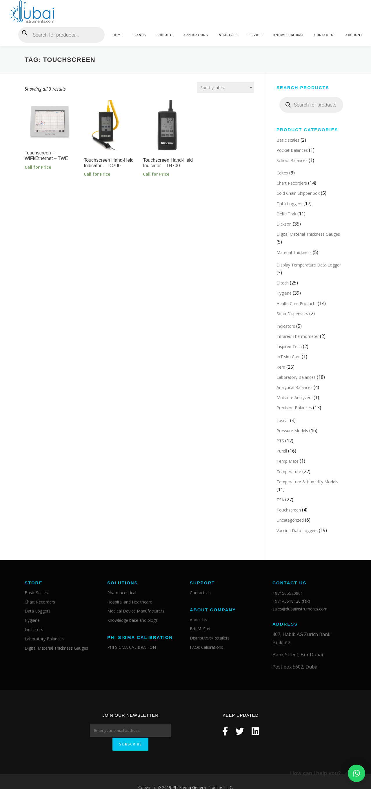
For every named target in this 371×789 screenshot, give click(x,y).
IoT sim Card (289, 357)
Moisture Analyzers (294, 398)
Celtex (282, 173)
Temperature (289, 471)
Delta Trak (286, 214)
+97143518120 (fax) (291, 601)
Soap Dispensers (292, 313)
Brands (139, 35)
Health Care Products (297, 303)
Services (255, 35)
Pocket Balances (292, 150)
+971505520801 (287, 593)
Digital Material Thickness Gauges (308, 234)
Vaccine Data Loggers (297, 530)
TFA (280, 500)
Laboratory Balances (296, 377)
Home (117, 35)
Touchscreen (289, 510)
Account (353, 35)
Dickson (284, 224)
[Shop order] (225, 87)
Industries (228, 35)
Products (165, 35)
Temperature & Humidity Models (307, 481)
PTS (280, 441)
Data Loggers (289, 203)
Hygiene (284, 293)
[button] (356, 773)
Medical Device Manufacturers (135, 611)
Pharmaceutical (121, 592)
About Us (198, 619)
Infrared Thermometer (298, 336)
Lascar (283, 420)
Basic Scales (36, 592)
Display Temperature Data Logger (309, 265)
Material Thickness (294, 252)
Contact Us (325, 35)
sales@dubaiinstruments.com (300, 609)
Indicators (286, 326)
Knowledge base (288, 35)
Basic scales (288, 140)
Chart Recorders (292, 183)
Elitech (283, 283)
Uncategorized (290, 520)
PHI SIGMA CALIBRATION (131, 647)
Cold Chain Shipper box (298, 193)
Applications (195, 35)
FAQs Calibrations (206, 647)
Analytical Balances (294, 387)
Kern (281, 367)
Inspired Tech (289, 347)
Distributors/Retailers (210, 638)
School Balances (292, 160)
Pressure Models (292, 430)
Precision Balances (294, 408)
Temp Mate (288, 461)
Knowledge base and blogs (132, 620)
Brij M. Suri (200, 629)
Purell (282, 451)
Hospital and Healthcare (129, 602)
